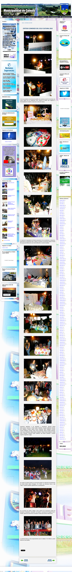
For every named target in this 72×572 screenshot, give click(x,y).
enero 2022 (61, 237)
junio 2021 (61, 248)
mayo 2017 (61, 330)
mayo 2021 (61, 250)
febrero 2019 (62, 295)
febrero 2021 (62, 255)
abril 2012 (61, 432)
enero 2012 (61, 437)
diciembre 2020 (62, 258)
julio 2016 (61, 347)
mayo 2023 (61, 210)
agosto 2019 (61, 285)
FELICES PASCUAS (11, 182)
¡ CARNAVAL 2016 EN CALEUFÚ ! (11, 196)
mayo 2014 (61, 390)
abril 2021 (61, 252)
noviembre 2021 (62, 240)
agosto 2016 (61, 345)
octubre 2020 (62, 262)
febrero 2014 (62, 395)
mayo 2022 (61, 230)
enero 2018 (61, 317)
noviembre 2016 (62, 340)
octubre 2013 (62, 402)
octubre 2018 (62, 302)
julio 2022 (61, 227)
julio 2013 (61, 407)
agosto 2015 (61, 365)
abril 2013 (61, 412)
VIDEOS (43, 17)
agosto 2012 (61, 425)
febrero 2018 (62, 315)
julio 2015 (61, 367)
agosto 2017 (61, 325)
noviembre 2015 (62, 360)
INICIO (8, 17)
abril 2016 (61, 352)
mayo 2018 (61, 310)
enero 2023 (61, 217)
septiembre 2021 (62, 243)
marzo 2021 (61, 253)
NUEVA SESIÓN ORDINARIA (10, 221)
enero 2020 (61, 277)
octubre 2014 (62, 382)
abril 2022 (61, 232)
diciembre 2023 (62, 205)
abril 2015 (61, 372)
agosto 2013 (61, 405)
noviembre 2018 (62, 300)
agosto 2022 (61, 225)
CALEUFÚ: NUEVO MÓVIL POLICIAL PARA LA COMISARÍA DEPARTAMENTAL (11, 235)
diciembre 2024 (62, 200)
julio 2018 (61, 307)
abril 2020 (61, 272)
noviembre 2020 (62, 260)
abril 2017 (61, 332)
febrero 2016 (62, 355)
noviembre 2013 (62, 400)
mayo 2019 (61, 290)
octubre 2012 (62, 422)
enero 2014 (61, 397)
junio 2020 (61, 268)
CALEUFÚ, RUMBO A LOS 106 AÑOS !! (11, 189)
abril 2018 (61, 312)
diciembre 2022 (62, 218)
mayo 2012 (61, 430)
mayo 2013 (61, 410)
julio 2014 (61, 387)
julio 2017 (61, 327)
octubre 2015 (62, 362)
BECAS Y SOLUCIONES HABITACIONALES (12, 209)
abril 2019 (61, 292)
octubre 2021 (62, 242)
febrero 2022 (62, 235)
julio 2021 (61, 247)
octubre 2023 (62, 208)
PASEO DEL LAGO (31, 17)
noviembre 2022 (62, 220)
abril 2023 (61, 212)
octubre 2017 (62, 322)
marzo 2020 (61, 273)
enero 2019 (61, 297)
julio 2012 (61, 427)
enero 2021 (61, 257)
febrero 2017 (62, 335)
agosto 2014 (61, 385)
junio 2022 (61, 228)
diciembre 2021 (62, 238)
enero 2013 (61, 417)
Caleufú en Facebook (8, 141)
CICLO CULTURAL (7, 240)
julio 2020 (61, 267)
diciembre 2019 (62, 278)
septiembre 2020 (62, 263)
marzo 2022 (61, 233)
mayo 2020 (61, 270)
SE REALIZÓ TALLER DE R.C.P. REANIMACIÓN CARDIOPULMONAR (11, 203)
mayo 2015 (61, 370)
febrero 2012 (62, 435)
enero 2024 (61, 203)
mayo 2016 (61, 350)
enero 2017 (61, 337)
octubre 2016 (62, 342)
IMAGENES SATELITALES (66, 17)
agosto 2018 (61, 305)
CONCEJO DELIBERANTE (19, 17)
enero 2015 (61, 377)
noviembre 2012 (62, 420)
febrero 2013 (62, 415)
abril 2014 (61, 392)
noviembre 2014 (62, 380)
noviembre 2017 (62, 320)
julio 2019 (61, 287)
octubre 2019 (62, 282)
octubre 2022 (62, 222)
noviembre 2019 (62, 280)
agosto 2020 (61, 265)
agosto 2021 (61, 245)
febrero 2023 (62, 215)
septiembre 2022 (62, 223)
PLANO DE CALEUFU (54, 17)
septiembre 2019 (62, 283)
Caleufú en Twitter (5, 247)
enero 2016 (61, 357)
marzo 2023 (61, 213)
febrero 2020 (62, 275)
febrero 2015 (62, 375)
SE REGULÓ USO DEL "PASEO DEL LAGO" (11, 215)
